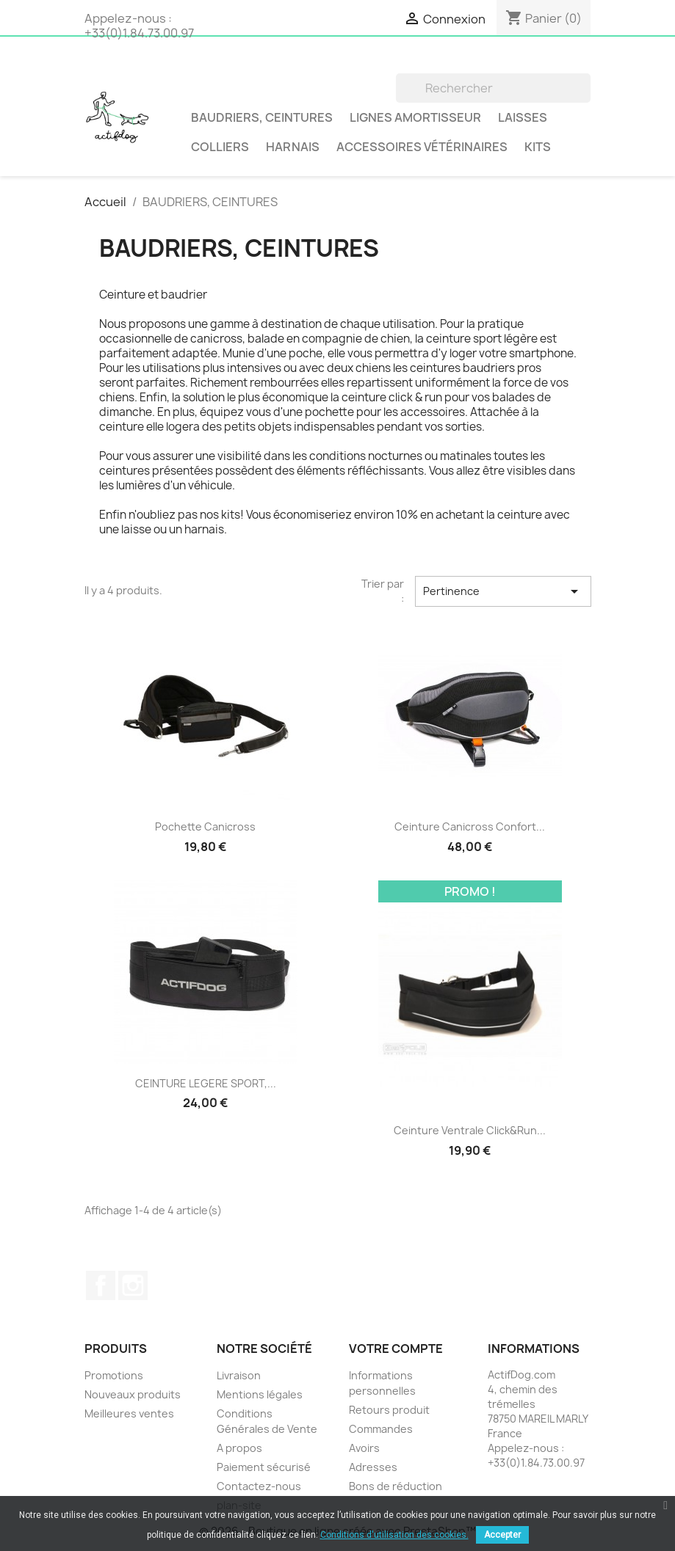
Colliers (220, 147)
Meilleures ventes (129, 1413)
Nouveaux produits (132, 1394)
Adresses (373, 1467)
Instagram (133, 1285)
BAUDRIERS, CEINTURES (262, 117)
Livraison (239, 1375)
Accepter (502, 1535)
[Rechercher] (493, 88)
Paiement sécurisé (264, 1467)
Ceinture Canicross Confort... (469, 826)
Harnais (293, 147)
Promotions (113, 1375)
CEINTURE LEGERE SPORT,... (205, 1083)
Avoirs (364, 1448)
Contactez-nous (259, 1486)
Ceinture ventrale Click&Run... (470, 1130)
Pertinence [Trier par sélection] (503, 591)
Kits (537, 147)
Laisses (522, 117)
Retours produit (389, 1410)
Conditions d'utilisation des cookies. (394, 1535)
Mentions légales (260, 1394)
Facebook (100, 1285)
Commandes (381, 1429)
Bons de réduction (395, 1486)
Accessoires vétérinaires (422, 147)
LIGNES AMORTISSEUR (415, 117)
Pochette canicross (205, 826)
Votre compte (396, 1348)
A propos (239, 1448)
